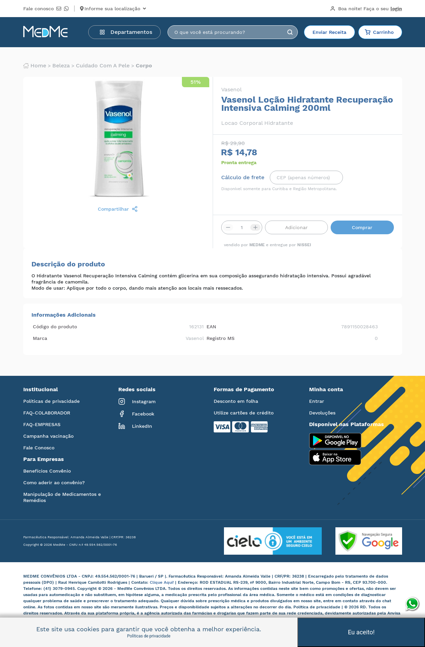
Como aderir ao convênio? (54, 482)
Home (34, 66)
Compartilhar (118, 209)
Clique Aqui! (162, 582)
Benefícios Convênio (47, 471)
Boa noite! (366, 8)
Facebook (136, 413)
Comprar (362, 227)
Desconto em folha (236, 401)
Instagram (137, 401)
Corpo (144, 66)
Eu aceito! (361, 632)
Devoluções (322, 412)
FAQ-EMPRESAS (42, 424)
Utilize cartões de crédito (244, 412)
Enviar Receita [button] (329, 32)
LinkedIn (135, 426)
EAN (211, 326)
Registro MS (221, 338)
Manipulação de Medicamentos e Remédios (62, 497)
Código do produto (55, 326)
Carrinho (379, 32)
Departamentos (125, 32)
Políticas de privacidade (51, 401)
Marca (40, 338)
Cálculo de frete (242, 177)
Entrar (316, 401)
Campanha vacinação (48, 436)
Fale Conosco (38, 447)
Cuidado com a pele (103, 66)
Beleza (61, 66)
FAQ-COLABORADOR (46, 412)
